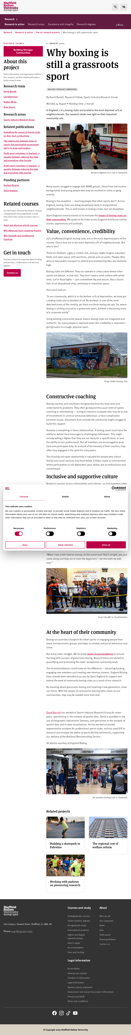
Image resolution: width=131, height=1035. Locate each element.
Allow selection (65, 545)
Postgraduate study (77, 925)
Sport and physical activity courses (21, 225)
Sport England (10, 190)
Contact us (12, 273)
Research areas (36, 24)
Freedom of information (79, 977)
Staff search (105, 934)
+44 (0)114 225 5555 (21, 931)
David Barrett (10, 91)
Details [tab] (65, 496)
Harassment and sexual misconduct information (90, 991)
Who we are (105, 915)
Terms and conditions (78, 1001)
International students (78, 929)
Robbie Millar (10, 101)
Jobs (102, 929)
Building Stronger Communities (23, 51)
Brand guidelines (108, 939)
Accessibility (74, 968)
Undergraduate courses (79, 915)
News (102, 925)
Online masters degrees (79, 920)
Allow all (106, 545)
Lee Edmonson (11, 96)
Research (11, 19)
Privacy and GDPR (76, 996)
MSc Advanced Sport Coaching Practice (22, 230)
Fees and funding (76, 952)
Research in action (14, 24)
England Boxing (11, 185)
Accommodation (75, 947)
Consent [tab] (24, 496)
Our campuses (106, 920)
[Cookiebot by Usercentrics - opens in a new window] (114, 489)
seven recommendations (100, 654)
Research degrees (86, 24)
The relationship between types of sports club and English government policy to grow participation (21, 144)
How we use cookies (77, 973)
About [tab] (107, 496)
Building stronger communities (62, 89)
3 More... (120, 24)
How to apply (74, 942)
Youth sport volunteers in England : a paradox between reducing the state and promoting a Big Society (22, 157)
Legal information (76, 982)
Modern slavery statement (80, 987)
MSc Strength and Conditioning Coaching (19, 237)
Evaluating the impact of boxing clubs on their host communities (22, 134)
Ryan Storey (9, 107)
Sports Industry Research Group (19, 119)
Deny (25, 545)
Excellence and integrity (60, 24)
